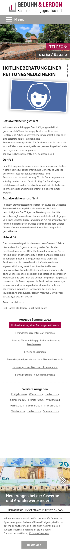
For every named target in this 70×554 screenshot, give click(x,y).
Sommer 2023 (51, 411)
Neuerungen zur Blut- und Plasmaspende (35, 367)
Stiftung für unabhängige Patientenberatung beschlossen (35, 342)
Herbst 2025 (52, 394)
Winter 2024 (53, 399)
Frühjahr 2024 (52, 405)
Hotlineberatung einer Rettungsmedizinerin (35, 325)
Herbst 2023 (34, 411)
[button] (35, 19)
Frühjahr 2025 (36, 399)
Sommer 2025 (18, 399)
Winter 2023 (18, 411)
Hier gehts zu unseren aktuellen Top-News (35, 510)
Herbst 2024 (17, 405)
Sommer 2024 (34, 405)
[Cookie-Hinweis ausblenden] (34, 545)
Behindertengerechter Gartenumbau (35, 333)
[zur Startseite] (35, 7)
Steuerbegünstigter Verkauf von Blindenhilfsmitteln (35, 359)
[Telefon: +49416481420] (53, 50)
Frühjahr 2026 (19, 394)
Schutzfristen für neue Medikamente (35, 374)
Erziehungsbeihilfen (35, 352)
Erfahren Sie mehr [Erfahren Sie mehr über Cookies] (39, 533)
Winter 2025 (36, 394)
